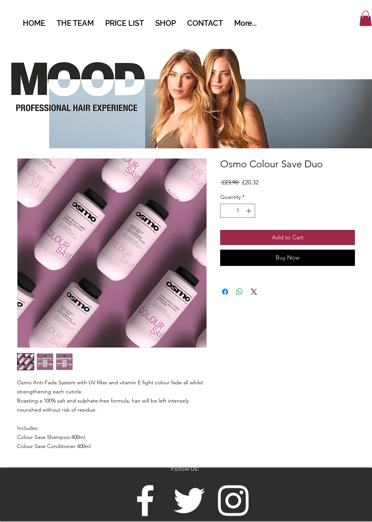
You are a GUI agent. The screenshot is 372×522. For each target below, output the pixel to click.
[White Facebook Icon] (145, 500)
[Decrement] (226, 210)
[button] (365, 18)
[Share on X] (254, 291)
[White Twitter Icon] (189, 500)
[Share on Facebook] (225, 291)
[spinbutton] (237, 210)
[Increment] (249, 210)
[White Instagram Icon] (233, 500)
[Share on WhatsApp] (239, 291)
